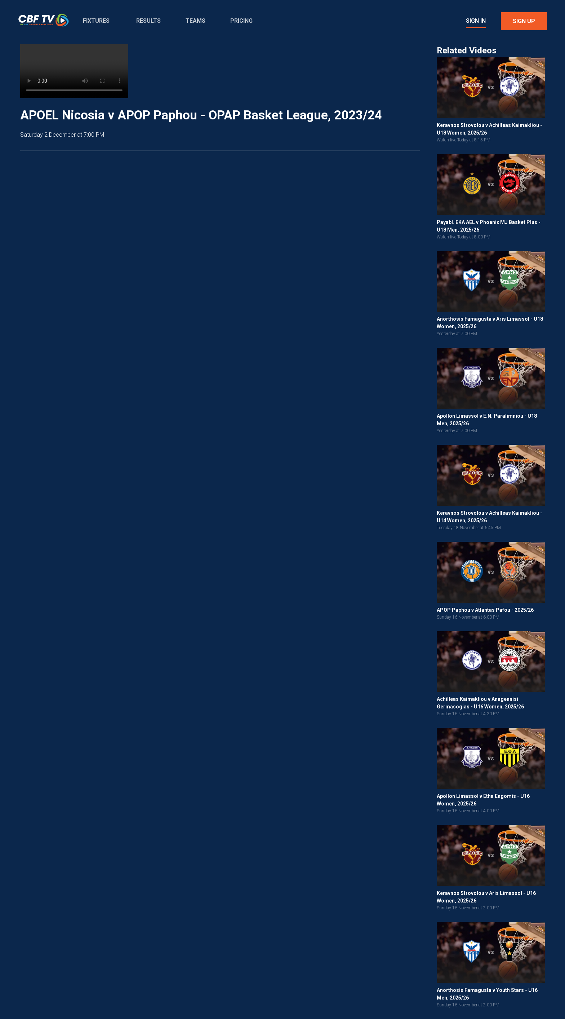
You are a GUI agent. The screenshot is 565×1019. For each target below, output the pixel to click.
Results (148, 20)
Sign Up (524, 21)
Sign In (476, 20)
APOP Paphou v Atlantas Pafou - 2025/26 (485, 610)
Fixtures (96, 20)
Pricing (241, 20)
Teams (195, 20)
